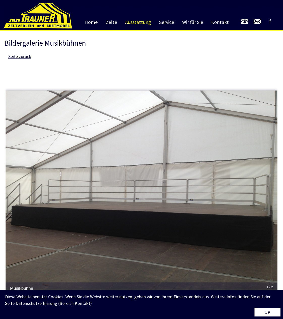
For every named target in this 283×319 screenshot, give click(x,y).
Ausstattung (138, 22)
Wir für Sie (192, 22)
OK (267, 312)
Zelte (111, 22)
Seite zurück (19, 56)
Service (166, 22)
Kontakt (220, 22)
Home (91, 22)
